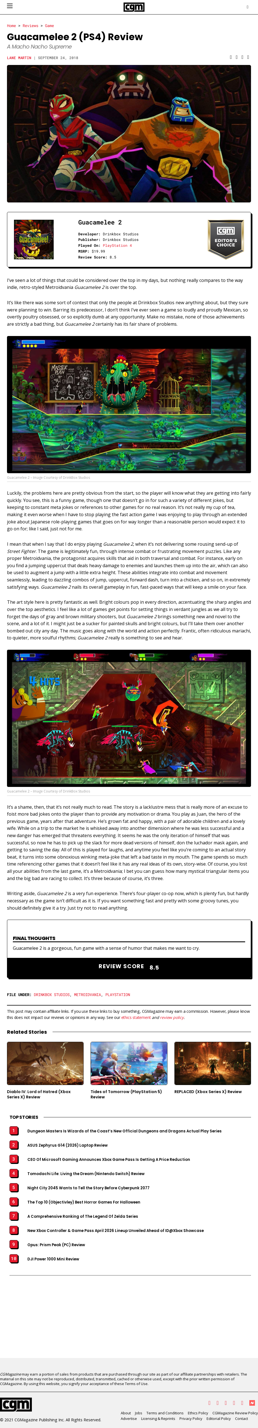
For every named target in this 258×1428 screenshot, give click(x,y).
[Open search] (247, 7)
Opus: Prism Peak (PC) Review (56, 1245)
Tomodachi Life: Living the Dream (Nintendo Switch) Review (86, 1173)
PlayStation (117, 994)
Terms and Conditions (165, 1412)
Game (49, 25)
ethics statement (136, 1017)
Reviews (30, 25)
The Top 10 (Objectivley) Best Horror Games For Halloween (83, 1202)
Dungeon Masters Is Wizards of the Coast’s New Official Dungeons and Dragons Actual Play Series (124, 1131)
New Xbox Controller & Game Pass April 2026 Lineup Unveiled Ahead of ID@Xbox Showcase (115, 1230)
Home (11, 25)
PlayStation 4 (117, 245)
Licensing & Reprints (158, 1418)
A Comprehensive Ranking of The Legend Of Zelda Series (82, 1216)
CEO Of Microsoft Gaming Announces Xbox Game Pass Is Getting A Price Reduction (108, 1159)
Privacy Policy (190, 1418)
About (126, 1412)
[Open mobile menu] (10, 6)
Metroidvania (87, 994)
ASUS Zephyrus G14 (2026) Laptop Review (67, 1145)
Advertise (129, 1418)
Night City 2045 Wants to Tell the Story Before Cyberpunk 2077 (88, 1188)
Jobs (138, 1412)
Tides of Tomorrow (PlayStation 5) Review (126, 1094)
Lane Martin (19, 57)
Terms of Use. (136, 1383)
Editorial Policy (219, 1418)
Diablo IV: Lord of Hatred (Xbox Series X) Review (39, 1094)
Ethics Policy (198, 1412)
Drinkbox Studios (52, 994)
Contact (241, 1418)
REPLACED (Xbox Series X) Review (208, 1091)
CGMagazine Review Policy (235, 1412)
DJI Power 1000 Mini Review (53, 1259)
